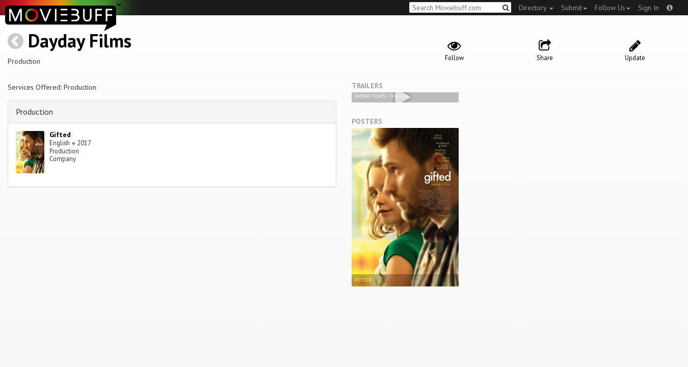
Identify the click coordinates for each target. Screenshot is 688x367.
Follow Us (612, 7)
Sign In (648, 7)
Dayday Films (79, 41)
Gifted (60, 134)
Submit (574, 7)
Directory (536, 7)
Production (34, 112)
